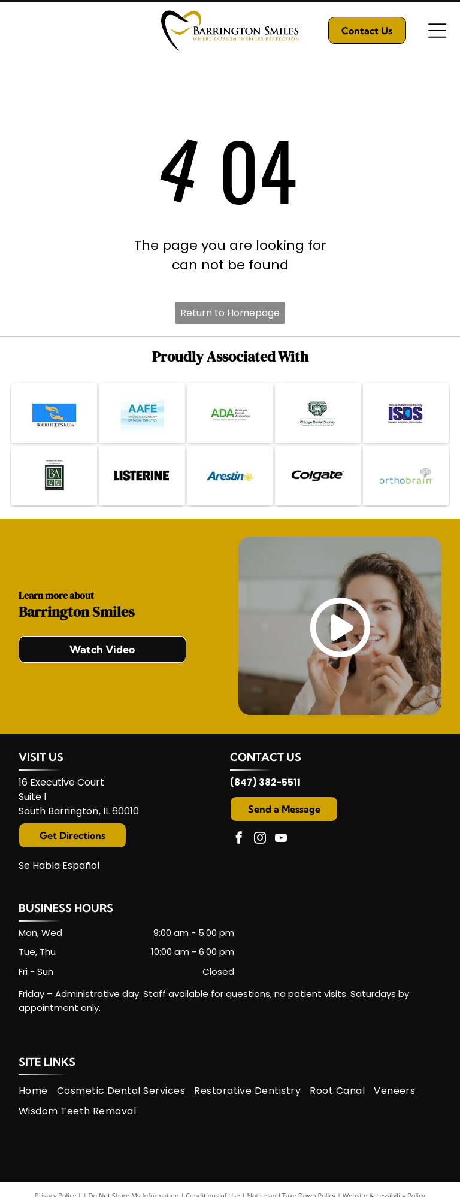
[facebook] (239, 839)
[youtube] (281, 839)
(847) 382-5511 (265, 782)
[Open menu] (437, 31)
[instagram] (260, 839)
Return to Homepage (230, 313)
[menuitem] (38, 1090)
